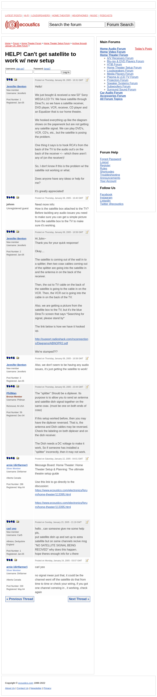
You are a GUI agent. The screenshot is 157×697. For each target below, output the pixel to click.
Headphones (80, 15)
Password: (47, 70)
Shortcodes (107, 171)
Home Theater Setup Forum (124, 67)
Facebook (106, 194)
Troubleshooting (110, 174)
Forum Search (120, 24)
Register (105, 165)
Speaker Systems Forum (122, 83)
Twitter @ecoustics (112, 203)
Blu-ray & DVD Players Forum (125, 61)
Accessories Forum (113, 95)
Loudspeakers (40, 15)
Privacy (47, 688)
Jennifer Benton (16, 86)
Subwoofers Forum (119, 86)
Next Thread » (79, 599)
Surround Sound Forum (121, 89)
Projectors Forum (117, 80)
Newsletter (35, 688)
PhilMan (11, 393)
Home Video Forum (112, 51)
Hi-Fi (26, 15)
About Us (10, 688)
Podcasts (106, 15)
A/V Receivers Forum (120, 58)
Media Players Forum (120, 73)
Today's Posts (143, 48)
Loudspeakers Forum (120, 70)
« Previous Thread (19, 599)
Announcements (110, 177)
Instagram (106, 197)
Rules (103, 168)
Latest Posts (13, 15)
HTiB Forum (114, 64)
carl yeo (11, 528)
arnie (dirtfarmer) (17, 465)
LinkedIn (105, 200)
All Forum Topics (111, 98)
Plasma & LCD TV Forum (122, 77)
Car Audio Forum (111, 92)
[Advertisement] (48, 641)
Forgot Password (110, 159)
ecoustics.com (25, 683)
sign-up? (20, 68)
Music (94, 15)
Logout (104, 162)
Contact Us (22, 688)
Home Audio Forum (113, 48)
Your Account (108, 181)
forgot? (47, 68)
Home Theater (61, 15)
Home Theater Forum (114, 55)
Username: (19, 70)
